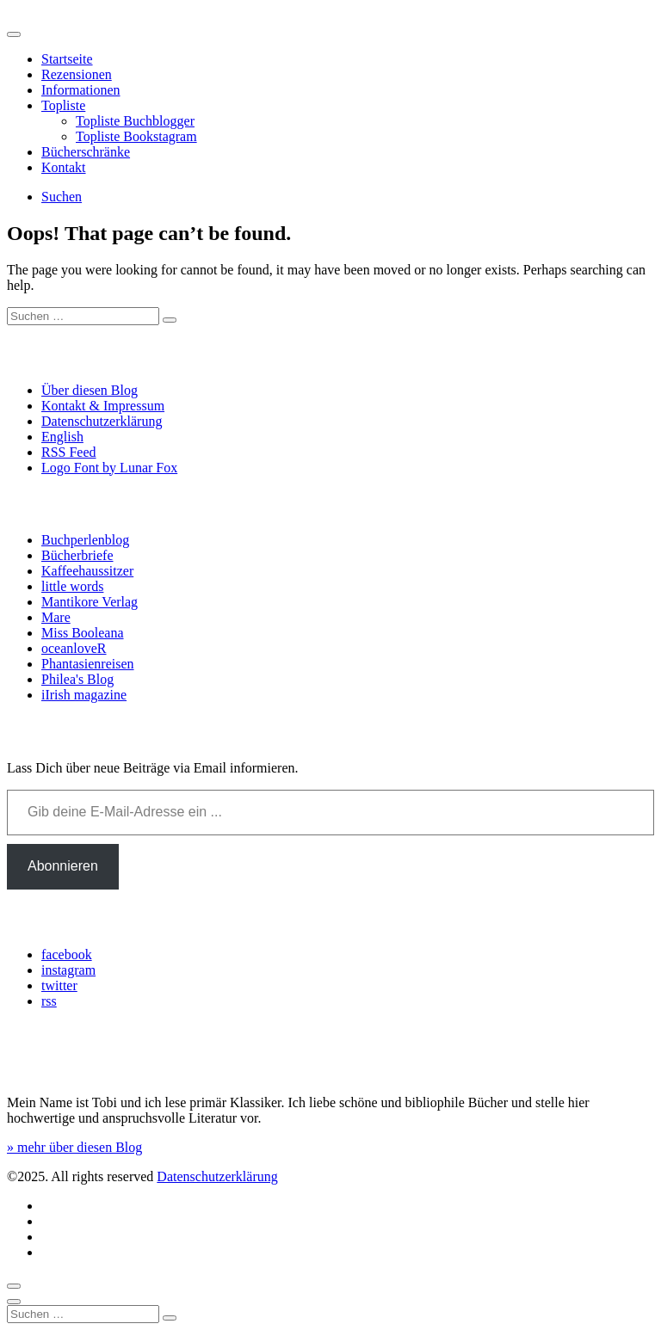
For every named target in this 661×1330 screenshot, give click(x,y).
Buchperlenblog (85, 540)
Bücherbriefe (77, 555)
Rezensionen (76, 74)
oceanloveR (74, 648)
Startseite (67, 59)
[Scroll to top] (14, 1286)
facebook (66, 954)
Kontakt (63, 167)
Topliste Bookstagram (136, 136)
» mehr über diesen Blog (74, 1147)
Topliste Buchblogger (135, 121)
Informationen (80, 90)
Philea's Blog (77, 679)
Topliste (63, 105)
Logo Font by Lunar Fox (109, 467)
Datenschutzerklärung (101, 421)
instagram (68, 970)
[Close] (14, 1301)
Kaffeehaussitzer (87, 570)
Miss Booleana (82, 632)
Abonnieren (63, 866)
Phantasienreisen (87, 663)
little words (72, 586)
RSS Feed (68, 452)
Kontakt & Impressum (102, 405)
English (62, 436)
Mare (56, 617)
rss (49, 1001)
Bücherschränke (85, 152)
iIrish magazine (84, 694)
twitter (59, 985)
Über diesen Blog (89, 390)
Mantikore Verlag (89, 601)
